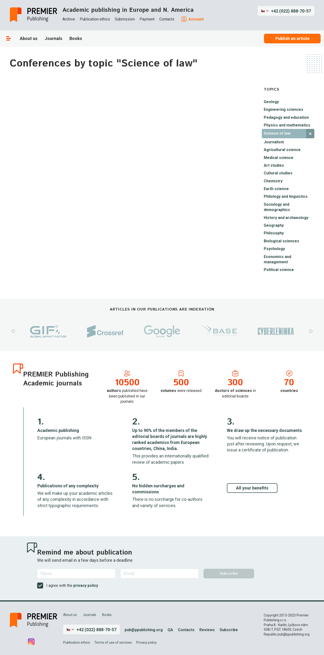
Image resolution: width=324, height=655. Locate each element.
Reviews (207, 630)
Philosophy (274, 233)
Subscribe (229, 630)
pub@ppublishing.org (144, 630)
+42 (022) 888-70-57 (291, 10)
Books (75, 38)
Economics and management (277, 259)
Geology (271, 101)
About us (28, 38)
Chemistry (273, 181)
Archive (68, 19)
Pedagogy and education (286, 117)
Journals (53, 38)
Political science (279, 269)
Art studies (274, 165)
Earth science (276, 188)
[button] (286, 11)
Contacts (166, 19)
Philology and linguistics (286, 196)
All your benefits (252, 487)
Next (311, 331)
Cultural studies (278, 173)
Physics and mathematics (287, 125)
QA (170, 630)
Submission (125, 19)
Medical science (278, 157)
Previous (13, 331)
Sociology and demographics (277, 207)
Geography (274, 225)
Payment (147, 19)
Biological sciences (281, 241)
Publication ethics (95, 19)
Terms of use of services (113, 642)
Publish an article (292, 38)
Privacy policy (146, 642)
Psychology (274, 248)
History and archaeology (286, 217)
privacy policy (85, 585)
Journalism (274, 142)
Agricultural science (282, 149)
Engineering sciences (283, 109)
